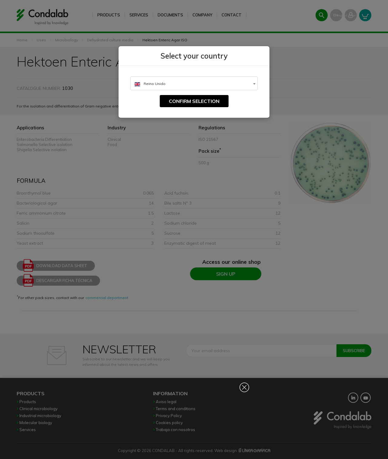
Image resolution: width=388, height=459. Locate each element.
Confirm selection (194, 101)
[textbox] (194, 83)
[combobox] (194, 83)
